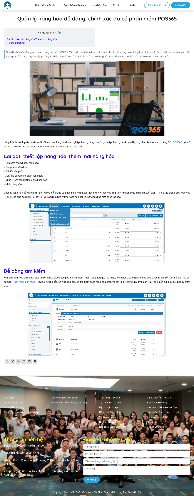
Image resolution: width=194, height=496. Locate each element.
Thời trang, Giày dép (109, 397)
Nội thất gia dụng (108, 422)
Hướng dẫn (180, 5)
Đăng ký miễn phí (157, 5)
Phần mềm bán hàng (24, 281)
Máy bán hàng (99, 5)
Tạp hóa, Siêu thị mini (110, 402)
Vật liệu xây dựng (108, 417)
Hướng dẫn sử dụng (14, 407)
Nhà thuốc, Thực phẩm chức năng (164, 412)
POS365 (63, 52)
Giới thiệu (8, 397)
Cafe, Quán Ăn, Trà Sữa (159, 397)
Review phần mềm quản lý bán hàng (69, 402)
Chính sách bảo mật (14, 402)
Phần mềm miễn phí (45, 5)
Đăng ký (91, 479)
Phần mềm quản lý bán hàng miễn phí (22, 412)
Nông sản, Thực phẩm (110, 412)
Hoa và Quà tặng (155, 427)
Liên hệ (132, 5)
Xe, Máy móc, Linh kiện (158, 417)
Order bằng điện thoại (75, 5)
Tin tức (116, 5)
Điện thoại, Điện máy (157, 402)
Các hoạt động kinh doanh (65, 397)
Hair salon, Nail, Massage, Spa (162, 407)
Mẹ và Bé (151, 422)
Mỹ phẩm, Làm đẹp (108, 407)
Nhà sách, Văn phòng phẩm (113, 427)
